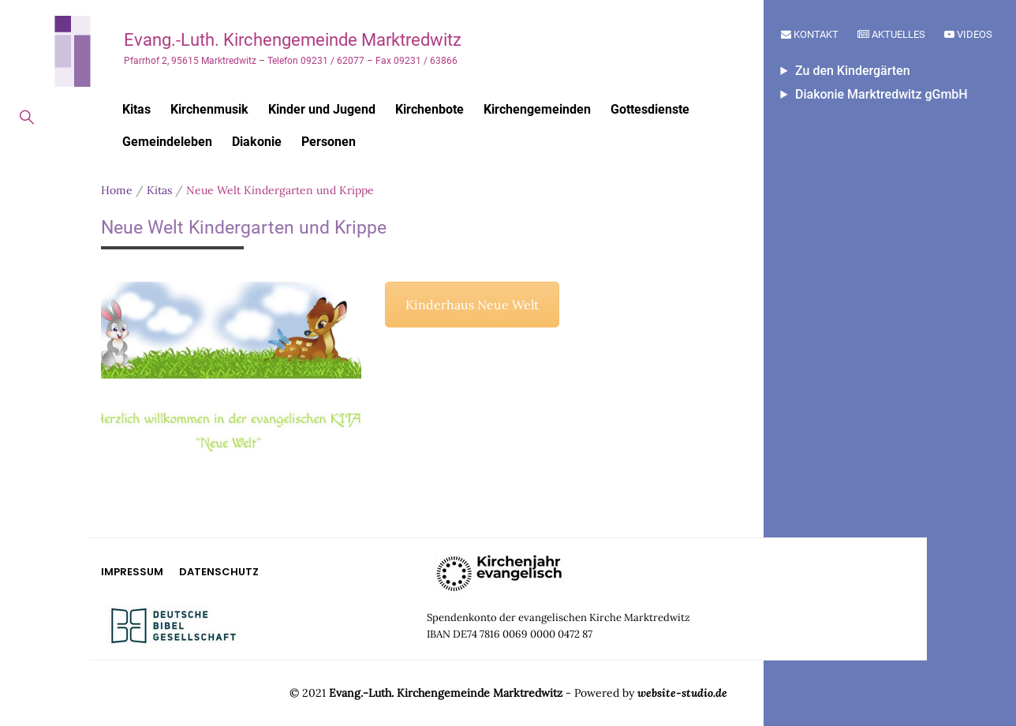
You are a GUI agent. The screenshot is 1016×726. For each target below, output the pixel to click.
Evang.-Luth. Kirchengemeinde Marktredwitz (292, 40)
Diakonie (257, 141)
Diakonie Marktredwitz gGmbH (881, 94)
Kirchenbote (429, 109)
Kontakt (810, 34)
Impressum (132, 571)
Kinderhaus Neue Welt (472, 304)
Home (117, 190)
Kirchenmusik (209, 109)
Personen (328, 141)
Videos (968, 34)
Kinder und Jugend (321, 109)
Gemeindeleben (167, 141)
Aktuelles (891, 34)
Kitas (136, 109)
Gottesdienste (650, 109)
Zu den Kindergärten (852, 70)
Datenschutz (219, 571)
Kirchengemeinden (537, 109)
